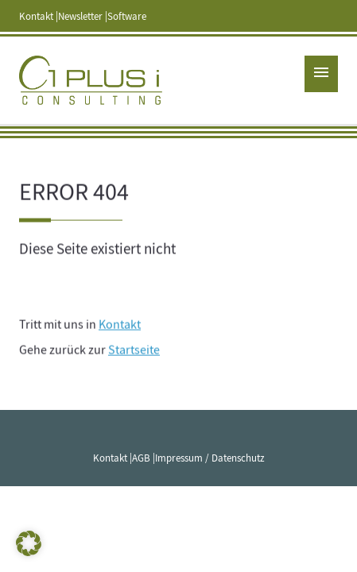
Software (126, 16)
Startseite (134, 351)
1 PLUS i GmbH (90, 80)
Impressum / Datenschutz (210, 458)
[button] (28, 543)
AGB (141, 458)
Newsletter (80, 16)
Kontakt (36, 16)
